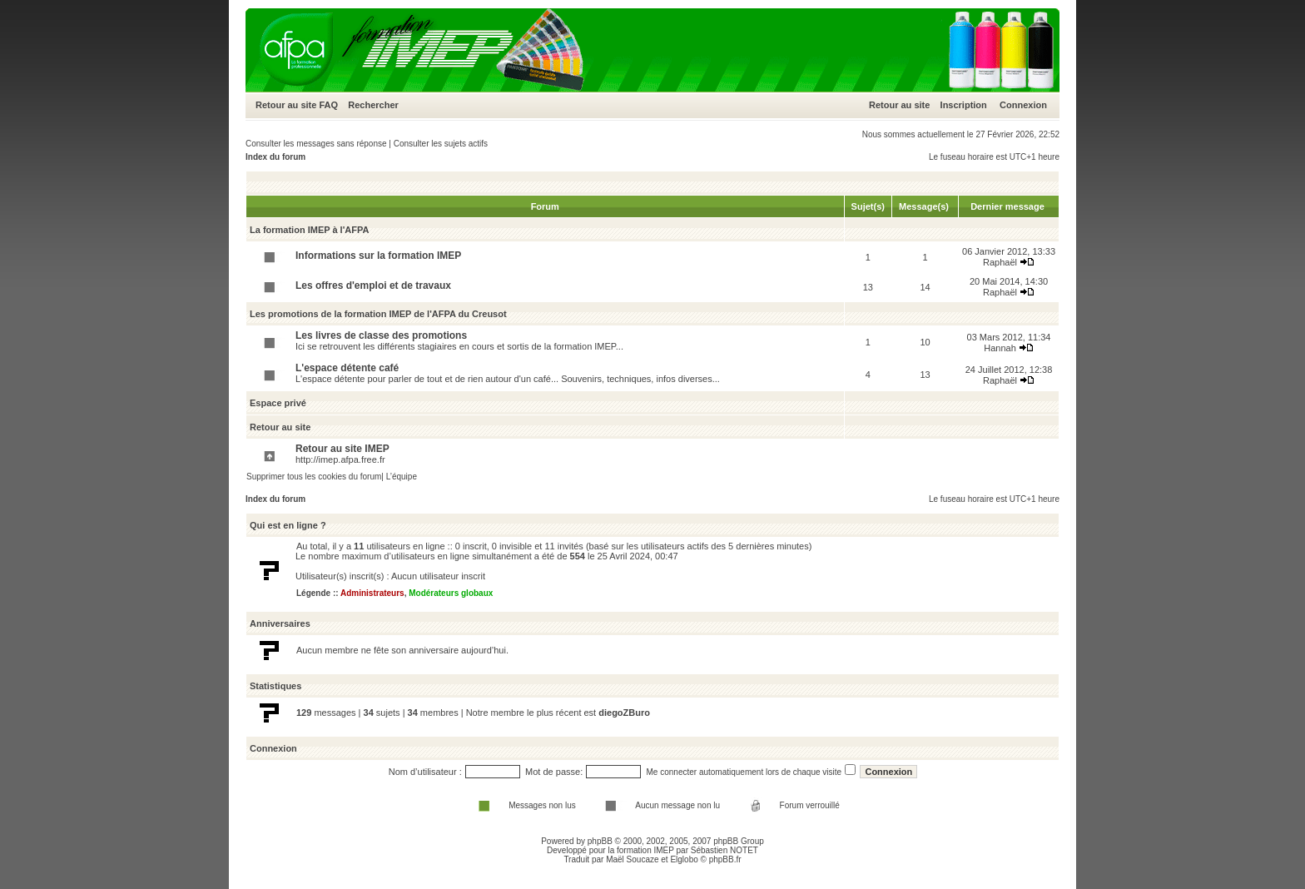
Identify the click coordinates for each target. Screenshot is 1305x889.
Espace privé (278, 403)
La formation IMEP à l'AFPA (309, 230)
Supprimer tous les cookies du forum (313, 476)
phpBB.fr (725, 859)
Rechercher (373, 105)
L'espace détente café (347, 368)
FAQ (328, 105)
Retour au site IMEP (342, 448)
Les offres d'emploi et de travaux (373, 285)
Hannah (1000, 348)
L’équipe (401, 476)
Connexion (1023, 105)
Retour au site (286, 105)
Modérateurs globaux (451, 593)
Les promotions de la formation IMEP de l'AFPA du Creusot (378, 314)
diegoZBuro (624, 713)
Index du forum (275, 156)
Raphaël (1000, 262)
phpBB (600, 841)
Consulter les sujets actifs (441, 143)
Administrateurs (372, 593)
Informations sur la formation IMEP (378, 255)
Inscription (963, 105)
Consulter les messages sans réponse (316, 143)
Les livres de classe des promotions (381, 335)
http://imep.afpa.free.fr (340, 459)
